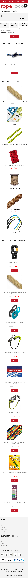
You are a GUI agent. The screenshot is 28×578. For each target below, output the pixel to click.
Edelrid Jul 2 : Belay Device (14, 412)
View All (3, 531)
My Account (4, 545)
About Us (3, 543)
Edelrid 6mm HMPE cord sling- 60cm (14, 231)
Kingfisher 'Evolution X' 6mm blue (14, 64)
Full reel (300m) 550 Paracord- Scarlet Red (14, 165)
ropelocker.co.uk (12, 569)
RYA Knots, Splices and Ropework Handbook (14, 472)
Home (1, 28)
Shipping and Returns (6, 540)
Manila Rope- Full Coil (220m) (14, 209)
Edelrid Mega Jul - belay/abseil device (14, 352)
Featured (3, 525)
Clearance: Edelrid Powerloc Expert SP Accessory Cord (14, 443)
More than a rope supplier (4, 25)
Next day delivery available (14, 25)
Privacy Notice (12, 575)
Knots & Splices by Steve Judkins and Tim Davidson (14, 383)
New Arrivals (4, 529)
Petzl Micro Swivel (14, 262)
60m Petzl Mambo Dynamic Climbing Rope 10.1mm (14, 123)
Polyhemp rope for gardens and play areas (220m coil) (14, 101)
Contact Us (3, 541)
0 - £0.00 (23, 19)
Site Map (7, 575)
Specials (3, 527)
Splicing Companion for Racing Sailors (14, 502)
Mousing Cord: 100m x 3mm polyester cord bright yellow (14, 144)
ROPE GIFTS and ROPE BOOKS (12, 28)
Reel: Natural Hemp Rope (14, 188)
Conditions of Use (19, 575)
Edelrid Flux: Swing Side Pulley (14, 322)
